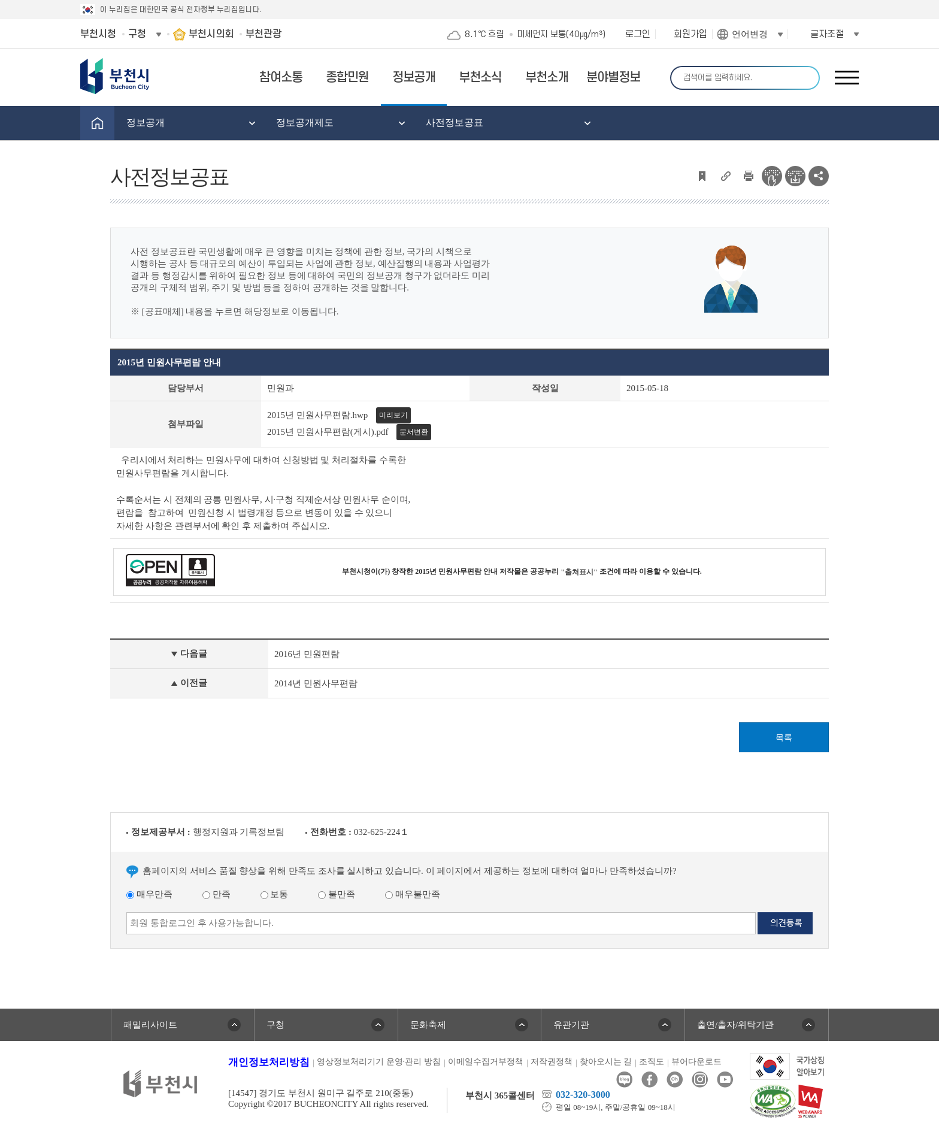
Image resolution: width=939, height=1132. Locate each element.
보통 (275, 894)
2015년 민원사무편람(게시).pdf (328, 432)
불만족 (336, 894)
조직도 (651, 1061)
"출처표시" (579, 572)
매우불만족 (412, 894)
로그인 (637, 34)
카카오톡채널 (675, 1080)
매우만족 (149, 894)
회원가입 (690, 34)
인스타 (700, 1080)
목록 (784, 737)
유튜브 (725, 1080)
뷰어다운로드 (696, 1061)
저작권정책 (552, 1061)
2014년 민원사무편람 (316, 683)
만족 (216, 894)
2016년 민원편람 (307, 654)
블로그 (624, 1080)
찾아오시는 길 (606, 1061)
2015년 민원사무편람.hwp (317, 415)
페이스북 (649, 1080)
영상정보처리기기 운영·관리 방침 (379, 1061)
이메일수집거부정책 (485, 1061)
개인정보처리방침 (269, 1062)
